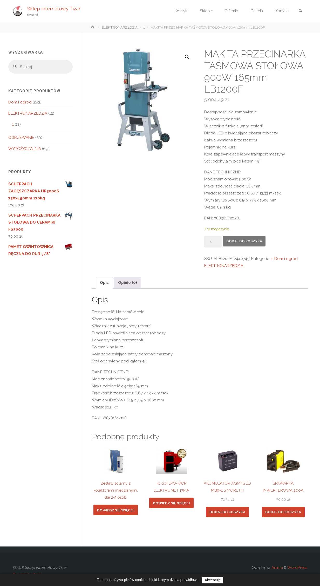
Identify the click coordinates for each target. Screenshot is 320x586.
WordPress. (297, 567)
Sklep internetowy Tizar (53, 8)
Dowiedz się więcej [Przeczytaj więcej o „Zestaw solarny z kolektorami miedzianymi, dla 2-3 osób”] (115, 510)
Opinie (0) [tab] (127, 282)
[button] (187, 57)
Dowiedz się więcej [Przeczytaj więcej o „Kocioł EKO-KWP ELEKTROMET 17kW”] (171, 503)
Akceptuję (213, 580)
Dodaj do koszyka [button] (227, 512)
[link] (300, 11)
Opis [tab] (104, 282)
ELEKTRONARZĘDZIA (120, 27)
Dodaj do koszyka (244, 241)
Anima (276, 567)
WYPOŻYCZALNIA (24, 148)
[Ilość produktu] (213, 242)
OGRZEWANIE (21, 137)
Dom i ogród (286, 258)
